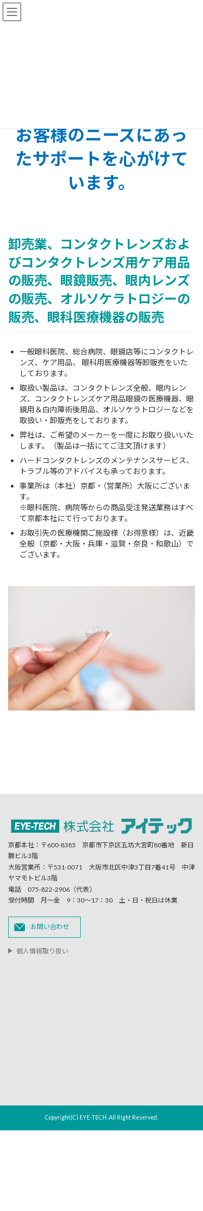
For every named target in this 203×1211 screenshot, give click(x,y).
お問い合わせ (49, 927)
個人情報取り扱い (42, 951)
